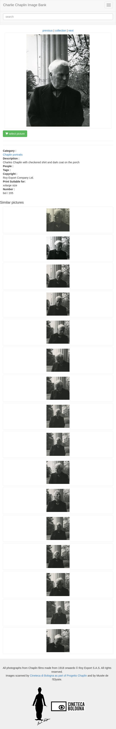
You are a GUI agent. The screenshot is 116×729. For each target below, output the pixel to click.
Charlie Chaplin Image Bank (24, 5)
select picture (15, 133)
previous (48, 30)
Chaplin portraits (13, 154)
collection (60, 30)
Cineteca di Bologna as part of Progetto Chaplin (58, 675)
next (70, 30)
